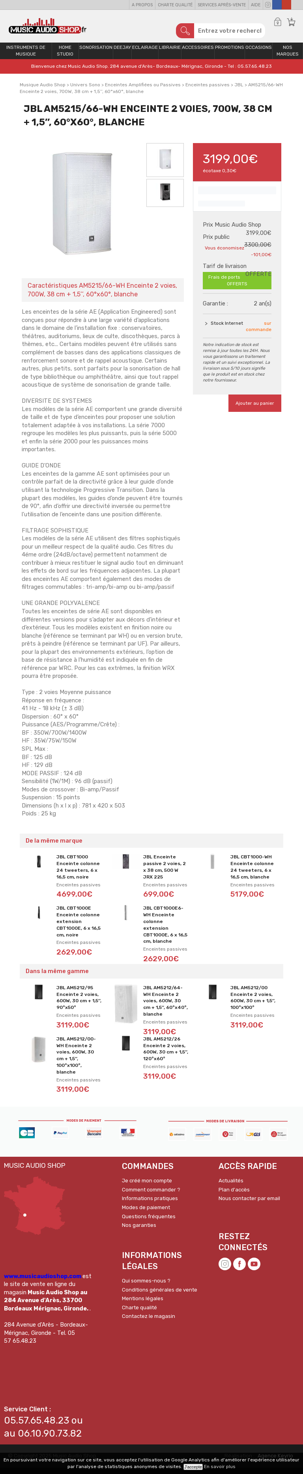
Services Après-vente (222, 4)
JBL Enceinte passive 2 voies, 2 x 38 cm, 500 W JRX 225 (164, 873)
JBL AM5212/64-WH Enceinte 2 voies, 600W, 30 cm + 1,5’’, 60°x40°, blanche (165, 1007)
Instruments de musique (25, 57)
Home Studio (65, 57)
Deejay (122, 54)
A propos (142, 4)
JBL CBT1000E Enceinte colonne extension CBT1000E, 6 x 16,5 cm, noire (78, 928)
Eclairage (145, 54)
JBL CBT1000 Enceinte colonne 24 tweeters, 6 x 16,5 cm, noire (78, 873)
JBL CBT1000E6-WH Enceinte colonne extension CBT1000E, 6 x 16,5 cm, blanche (165, 931)
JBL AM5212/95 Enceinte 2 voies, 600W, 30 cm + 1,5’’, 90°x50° (78, 1003)
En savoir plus (220, 1466)
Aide (255, 4)
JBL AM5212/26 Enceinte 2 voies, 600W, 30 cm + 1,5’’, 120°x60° (165, 1055)
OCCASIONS (258, 54)
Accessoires (198, 54)
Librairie (170, 54)
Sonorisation (95, 54)
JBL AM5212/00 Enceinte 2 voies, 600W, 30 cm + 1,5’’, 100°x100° (252, 1003)
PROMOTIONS (229, 54)
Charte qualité (175, 4)
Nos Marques (288, 57)
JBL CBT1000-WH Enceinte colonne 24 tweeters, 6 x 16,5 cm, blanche (252, 873)
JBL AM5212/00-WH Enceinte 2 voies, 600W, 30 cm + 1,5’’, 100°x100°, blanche (76, 1061)
